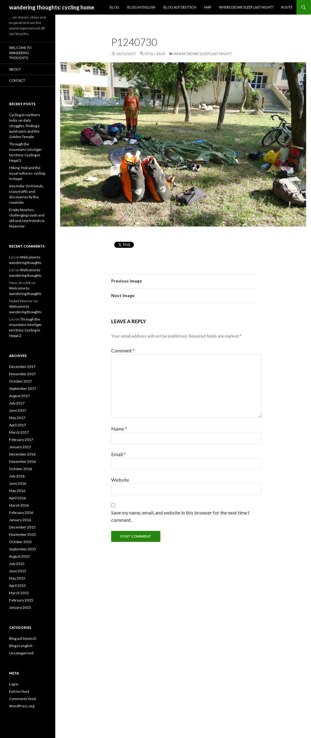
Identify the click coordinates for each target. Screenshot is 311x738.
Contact (17, 80)
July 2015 (17, 563)
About (15, 69)
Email (118, 454)
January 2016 (20, 520)
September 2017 (22, 388)
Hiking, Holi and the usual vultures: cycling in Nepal (27, 173)
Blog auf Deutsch (179, 7)
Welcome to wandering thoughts (20, 53)
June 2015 (17, 571)
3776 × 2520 (155, 53)
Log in (14, 684)
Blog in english (20, 645)
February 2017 (21, 439)
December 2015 (22, 527)
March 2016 (19, 505)
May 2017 (17, 417)
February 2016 (21, 512)
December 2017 (22, 366)
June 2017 (17, 410)
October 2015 (20, 541)
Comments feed (22, 698)
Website (120, 480)
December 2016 (22, 454)
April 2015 (17, 585)
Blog (114, 7)
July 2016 (17, 476)
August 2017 (19, 395)
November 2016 (22, 461)
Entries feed (19, 691)
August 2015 (19, 556)
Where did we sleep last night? (246, 7)
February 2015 (21, 600)
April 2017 (17, 425)
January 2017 (20, 447)
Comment (123, 350)
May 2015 (17, 578)
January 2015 (20, 607)
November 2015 (22, 534)
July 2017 (17, 403)
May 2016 (17, 490)
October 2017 (20, 381)
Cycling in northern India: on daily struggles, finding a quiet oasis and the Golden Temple (24, 126)
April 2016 (17, 498)
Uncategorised (21, 653)
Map (207, 7)
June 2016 (17, 483)
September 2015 (22, 549)
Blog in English (141, 7)
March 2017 (19, 432)
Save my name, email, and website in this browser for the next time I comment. (180, 516)
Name (119, 428)
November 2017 (22, 374)
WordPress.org (21, 706)
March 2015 (19, 593)
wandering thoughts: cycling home (51, 7)
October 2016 (20, 468)
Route (286, 7)
